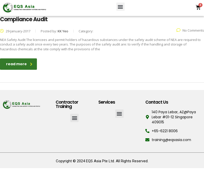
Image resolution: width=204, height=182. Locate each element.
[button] (120, 7)
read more (19, 63)
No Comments (190, 30)
